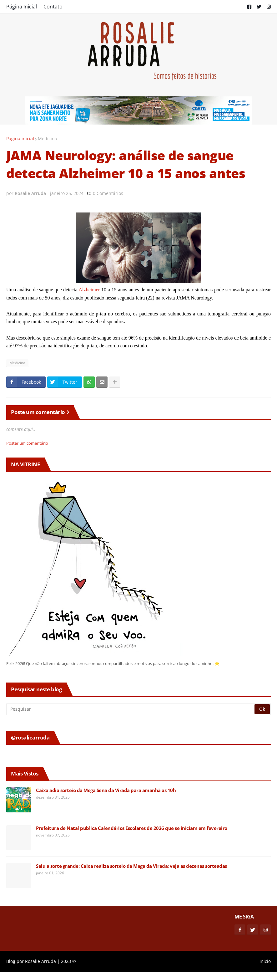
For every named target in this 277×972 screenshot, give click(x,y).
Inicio (265, 961)
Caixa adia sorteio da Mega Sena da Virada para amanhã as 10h (106, 790)
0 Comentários (108, 193)
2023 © (68, 961)
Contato (53, 6)
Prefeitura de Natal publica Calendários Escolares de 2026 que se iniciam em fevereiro (131, 828)
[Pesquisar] (130, 709)
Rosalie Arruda (40, 961)
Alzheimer (89, 289)
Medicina (47, 138)
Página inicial (20, 138)
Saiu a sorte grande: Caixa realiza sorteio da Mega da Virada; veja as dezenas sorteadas (131, 866)
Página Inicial (21, 6)
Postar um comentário (27, 443)
